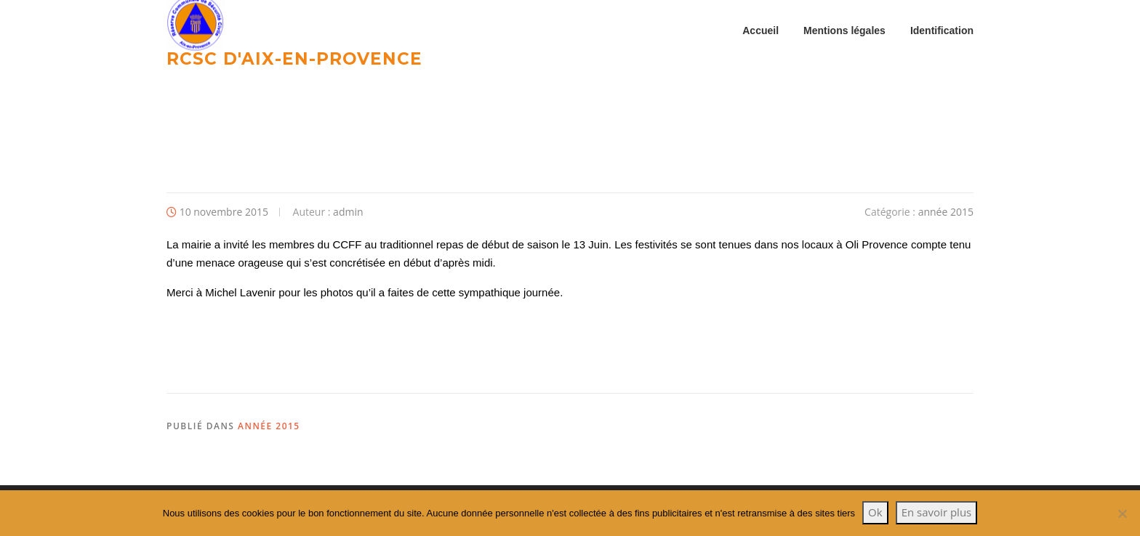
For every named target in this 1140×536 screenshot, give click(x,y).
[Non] (1122, 513)
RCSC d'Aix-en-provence (294, 58)
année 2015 (946, 215)
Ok (875, 512)
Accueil (760, 30)
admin (348, 215)
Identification (942, 30)
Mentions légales (844, 30)
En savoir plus (937, 512)
